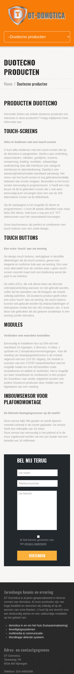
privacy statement (35, 543)
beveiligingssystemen (22, 629)
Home (8, 84)
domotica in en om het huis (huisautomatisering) (38, 625)
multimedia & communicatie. (26, 633)
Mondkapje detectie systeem (26, 637)
